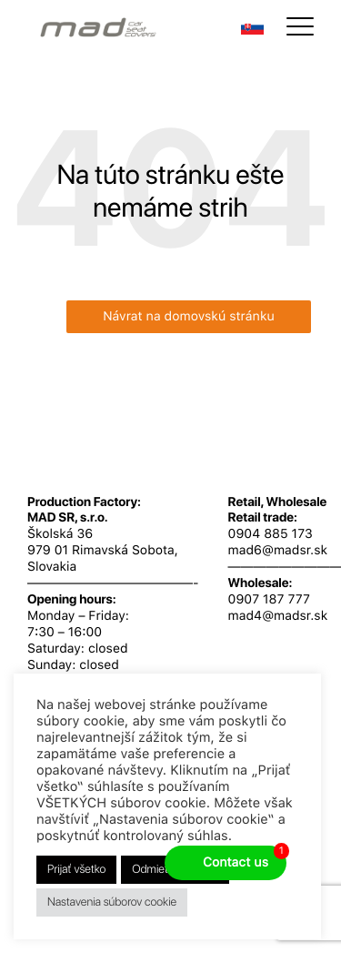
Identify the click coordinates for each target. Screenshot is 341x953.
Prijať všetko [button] (76, 870)
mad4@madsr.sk (278, 616)
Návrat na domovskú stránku (189, 316)
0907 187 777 (269, 600)
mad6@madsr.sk (278, 550)
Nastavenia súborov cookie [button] (111, 902)
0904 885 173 (270, 534)
